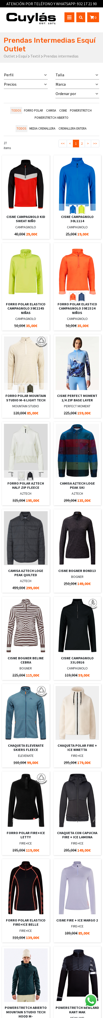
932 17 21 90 (87, 3)
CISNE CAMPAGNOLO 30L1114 (77, 219)
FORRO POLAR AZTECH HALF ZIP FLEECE (25, 485)
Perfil (9, 74)
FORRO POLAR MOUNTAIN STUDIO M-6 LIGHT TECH (25, 397)
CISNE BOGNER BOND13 (77, 570)
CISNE (63, 110)
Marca (61, 84)
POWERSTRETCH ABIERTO (51, 117)
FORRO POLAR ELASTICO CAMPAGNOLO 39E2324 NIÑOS (77, 308)
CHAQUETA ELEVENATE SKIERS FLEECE (26, 747)
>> (95, 143)
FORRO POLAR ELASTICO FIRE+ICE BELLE (25, 922)
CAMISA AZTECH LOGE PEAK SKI (77, 485)
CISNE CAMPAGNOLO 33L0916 (77, 660)
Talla (60, 74)
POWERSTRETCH (81, 110)
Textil (35, 56)
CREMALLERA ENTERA (72, 128)
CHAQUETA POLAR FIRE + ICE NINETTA (77, 747)
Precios (10, 84)
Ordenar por (66, 93)
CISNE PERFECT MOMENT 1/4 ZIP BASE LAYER (77, 397)
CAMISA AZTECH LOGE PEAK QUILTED (25, 572)
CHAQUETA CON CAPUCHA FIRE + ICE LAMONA (77, 835)
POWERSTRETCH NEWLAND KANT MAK (77, 1009)
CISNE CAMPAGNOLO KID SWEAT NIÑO (25, 219)
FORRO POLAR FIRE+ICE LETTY (26, 835)
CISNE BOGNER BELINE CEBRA (26, 660)
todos (16, 110)
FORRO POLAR (33, 110)
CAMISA (51, 110)
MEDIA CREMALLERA (42, 128)
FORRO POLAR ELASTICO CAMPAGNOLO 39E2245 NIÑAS (25, 308)
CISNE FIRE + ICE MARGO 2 (77, 920)
